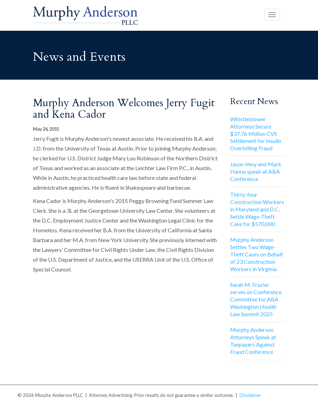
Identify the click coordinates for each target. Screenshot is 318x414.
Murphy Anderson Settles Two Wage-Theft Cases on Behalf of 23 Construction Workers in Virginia (256, 254)
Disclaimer (250, 395)
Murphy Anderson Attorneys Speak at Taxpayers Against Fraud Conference (253, 340)
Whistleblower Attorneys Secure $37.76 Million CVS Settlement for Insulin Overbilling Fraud (255, 133)
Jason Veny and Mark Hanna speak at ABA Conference (255, 171)
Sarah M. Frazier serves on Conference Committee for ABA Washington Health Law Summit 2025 (256, 299)
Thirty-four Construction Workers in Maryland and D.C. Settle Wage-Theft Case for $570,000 (257, 209)
